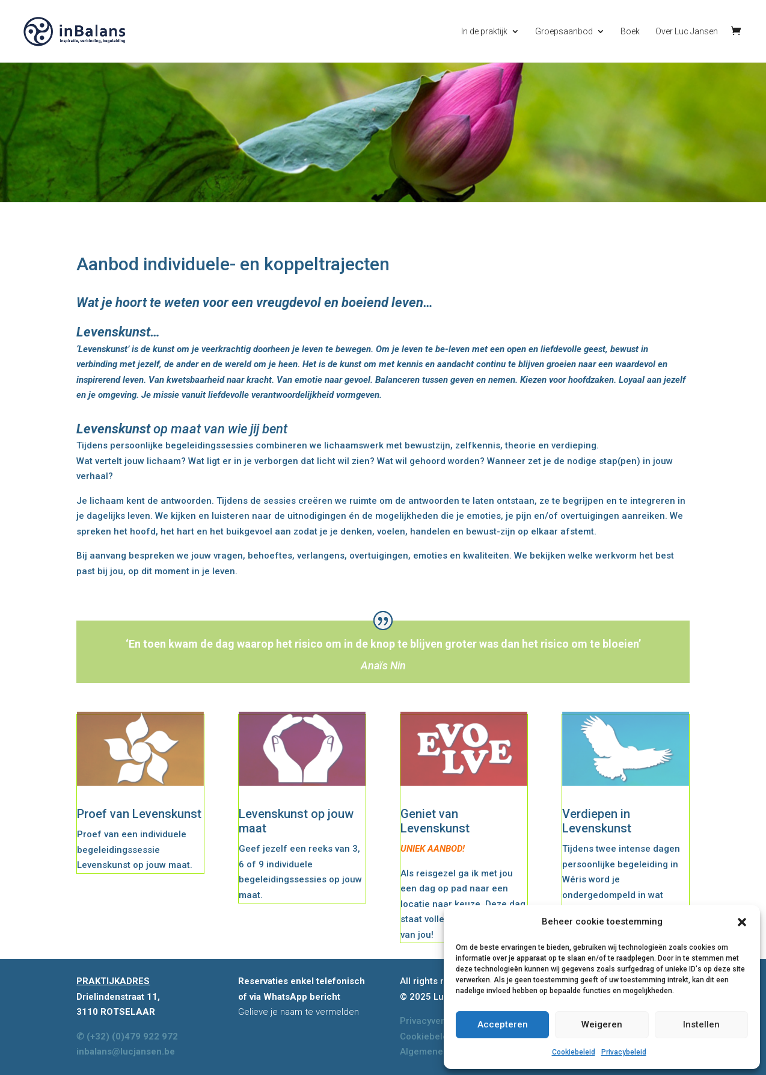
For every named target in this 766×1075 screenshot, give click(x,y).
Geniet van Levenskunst (435, 821)
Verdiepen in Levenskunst (596, 821)
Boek (630, 31)
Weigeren (601, 1024)
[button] (742, 922)
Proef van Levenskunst (139, 814)
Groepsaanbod (564, 31)
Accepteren (502, 1024)
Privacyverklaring (437, 1020)
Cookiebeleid (573, 1052)
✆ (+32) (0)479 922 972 (127, 1036)
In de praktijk (484, 31)
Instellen (701, 1024)
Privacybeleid (623, 1052)
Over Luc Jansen (686, 31)
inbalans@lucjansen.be (125, 1051)
